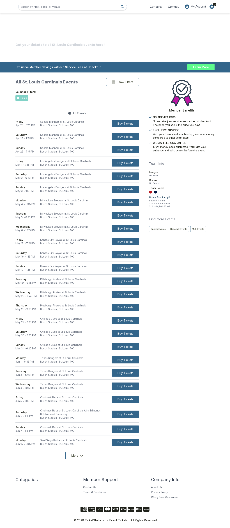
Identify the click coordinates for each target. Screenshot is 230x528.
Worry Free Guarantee (164, 497)
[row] (86, 123)
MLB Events (178, 240)
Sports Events (179, 232)
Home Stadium (192, 206)
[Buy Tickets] (144, 123)
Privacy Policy (159, 491)
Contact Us (89, 486)
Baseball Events (199, 232)
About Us (156, 486)
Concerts (154, 6)
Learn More (201, 67)
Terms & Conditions (94, 491)
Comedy (172, 6)
